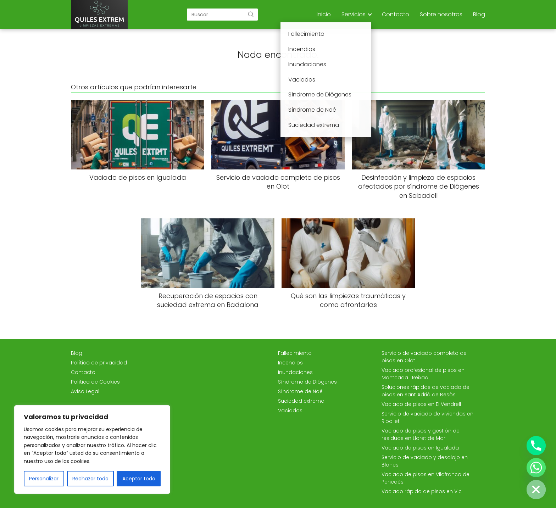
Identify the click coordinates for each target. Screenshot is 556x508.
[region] (92, 449)
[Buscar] (251, 14)
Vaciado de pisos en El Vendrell (421, 404)
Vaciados (290, 410)
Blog (479, 14)
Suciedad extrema (301, 400)
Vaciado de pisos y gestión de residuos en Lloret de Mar (421, 434)
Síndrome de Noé (300, 391)
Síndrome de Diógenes (307, 381)
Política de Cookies (95, 381)
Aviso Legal (85, 391)
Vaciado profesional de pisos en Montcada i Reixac (423, 374)
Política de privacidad (99, 362)
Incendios (290, 362)
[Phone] (536, 445)
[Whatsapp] (536, 467)
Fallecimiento (295, 353)
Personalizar (44, 478)
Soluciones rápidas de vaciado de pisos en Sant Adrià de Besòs (425, 391)
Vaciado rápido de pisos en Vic (422, 491)
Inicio (324, 14)
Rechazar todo (90, 478)
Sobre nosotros (441, 14)
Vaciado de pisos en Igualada (420, 447)
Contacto (395, 14)
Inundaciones (295, 372)
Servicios (353, 14)
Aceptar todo (138, 478)
